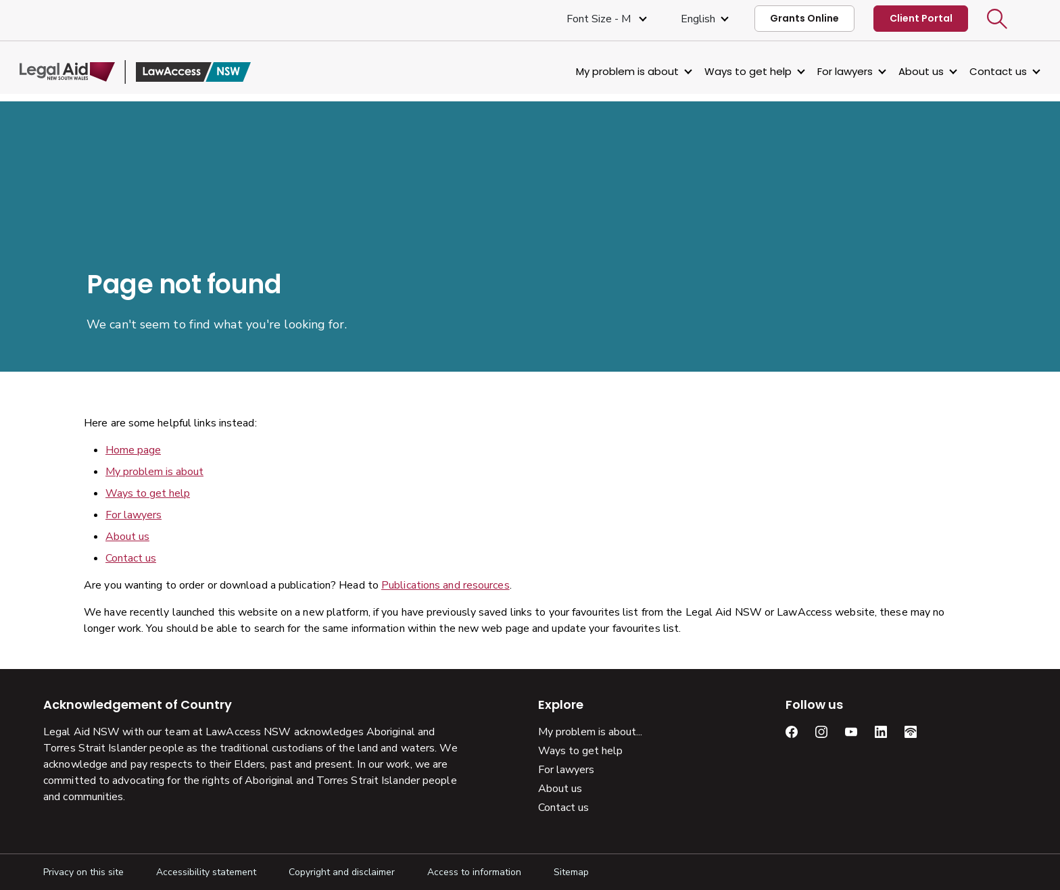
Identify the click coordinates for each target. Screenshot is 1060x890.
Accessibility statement (206, 872)
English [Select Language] (698, 18)
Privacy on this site (83, 872)
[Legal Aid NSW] (158, 72)
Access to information (474, 872)
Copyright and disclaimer (342, 872)
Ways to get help (724, 71)
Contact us (974, 71)
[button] (997, 19)
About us (897, 71)
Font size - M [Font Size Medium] (600, 18)
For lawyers (821, 71)
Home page (133, 450)
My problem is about (603, 71)
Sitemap (571, 872)
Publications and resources (445, 585)
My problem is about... (590, 731)
